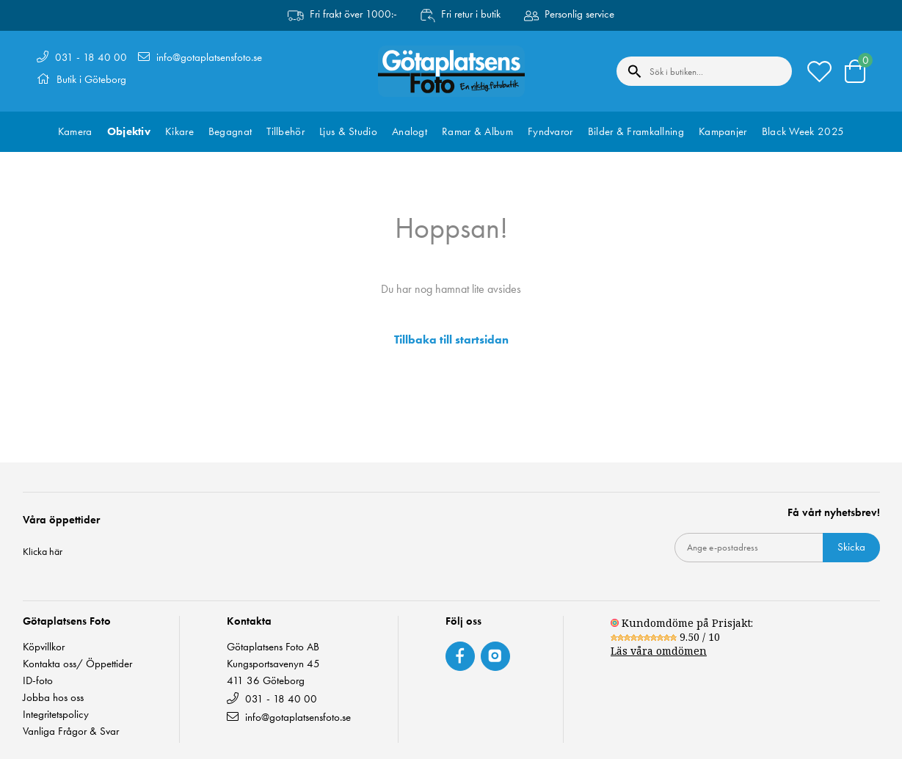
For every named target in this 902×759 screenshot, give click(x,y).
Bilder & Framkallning (636, 131)
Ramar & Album (477, 131)
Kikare (179, 131)
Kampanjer (723, 131)
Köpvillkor (44, 647)
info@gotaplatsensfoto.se (209, 57)
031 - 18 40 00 (91, 57)
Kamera (75, 131)
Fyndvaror (550, 131)
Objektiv (128, 131)
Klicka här (42, 551)
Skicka (851, 547)
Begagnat (230, 131)
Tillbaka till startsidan (451, 340)
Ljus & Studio (348, 131)
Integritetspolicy (56, 714)
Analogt (409, 131)
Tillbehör (285, 131)
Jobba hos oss (53, 697)
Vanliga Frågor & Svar (71, 731)
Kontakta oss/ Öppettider (77, 663)
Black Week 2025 (803, 131)
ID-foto (38, 680)
